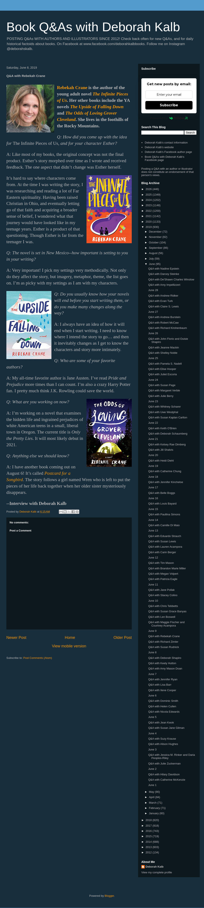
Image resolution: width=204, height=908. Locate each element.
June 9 (152, 630)
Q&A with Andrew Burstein (164, 317)
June (152, 264)
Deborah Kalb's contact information (166, 142)
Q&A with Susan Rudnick (163, 647)
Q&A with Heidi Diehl (161, 460)
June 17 (153, 487)
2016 (149, 831)
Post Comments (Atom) (37, 657)
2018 (149, 820)
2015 (149, 836)
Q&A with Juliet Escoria (162, 374)
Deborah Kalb (155, 866)
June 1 (152, 785)
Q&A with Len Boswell (161, 616)
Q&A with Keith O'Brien (162, 428)
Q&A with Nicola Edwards (163, 711)
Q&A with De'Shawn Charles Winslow (171, 279)
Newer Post (16, 637)
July (152, 258)
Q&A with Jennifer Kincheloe (165, 482)
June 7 (152, 674)
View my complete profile (156, 872)
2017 (149, 825)
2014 (149, 841)
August (153, 253)
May (152, 791)
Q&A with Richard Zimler (163, 641)
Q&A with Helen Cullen (162, 706)
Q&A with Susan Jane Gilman (166, 727)
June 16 (153, 498)
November (156, 237)
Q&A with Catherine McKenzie (166, 779)
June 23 (153, 401)
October (154, 242)
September (156, 247)
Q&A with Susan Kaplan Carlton (167, 417)
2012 (149, 852)
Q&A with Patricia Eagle (162, 579)
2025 (149, 194)
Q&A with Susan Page (161, 385)
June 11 (153, 584)
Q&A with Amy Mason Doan (165, 668)
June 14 (153, 519)
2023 (149, 205)
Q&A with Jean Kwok (161, 722)
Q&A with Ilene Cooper (162, 690)
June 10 (153, 600)
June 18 (153, 476)
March (153, 802)
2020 (149, 221)
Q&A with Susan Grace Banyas (167, 611)
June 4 (152, 733)
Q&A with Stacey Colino (162, 595)
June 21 (153, 439)
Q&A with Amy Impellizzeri (164, 284)
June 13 (153, 530)
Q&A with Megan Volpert (163, 573)
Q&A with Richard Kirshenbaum (167, 328)
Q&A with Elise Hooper (162, 369)
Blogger (109, 895)
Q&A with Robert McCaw (163, 322)
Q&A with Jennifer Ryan (162, 679)
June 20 (153, 455)
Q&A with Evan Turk (160, 301)
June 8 (152, 652)
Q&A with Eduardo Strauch (164, 536)
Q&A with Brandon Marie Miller (167, 568)
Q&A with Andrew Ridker (163, 295)
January (154, 813)
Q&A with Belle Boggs (161, 492)
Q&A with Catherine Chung (164, 471)
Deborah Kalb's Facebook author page (168, 151)
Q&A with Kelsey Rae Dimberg (167, 444)
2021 (149, 216)
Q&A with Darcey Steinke (163, 274)
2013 (149, 847)
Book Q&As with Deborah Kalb (93, 27)
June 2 (152, 768)
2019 (149, 227)
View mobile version (69, 646)
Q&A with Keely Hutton (162, 663)
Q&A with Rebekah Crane (164, 636)
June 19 (153, 465)
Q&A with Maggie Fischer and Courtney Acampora (166, 624)
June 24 (153, 379)
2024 (149, 200)
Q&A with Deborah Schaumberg (167, 433)
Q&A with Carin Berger (162, 552)
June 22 (153, 422)
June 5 (152, 717)
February (155, 808)
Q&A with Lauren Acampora (165, 546)
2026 (149, 189)
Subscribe (169, 105)
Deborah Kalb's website (159, 147)
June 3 (152, 749)
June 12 (153, 557)
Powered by (169, 118)
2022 (149, 210)
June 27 (153, 311)
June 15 (153, 509)
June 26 (153, 333)
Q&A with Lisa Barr (159, 684)
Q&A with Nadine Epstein (163, 268)
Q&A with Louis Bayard (162, 503)
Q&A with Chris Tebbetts (163, 606)
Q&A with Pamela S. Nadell (165, 363)
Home (70, 637)
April (152, 797)
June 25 (153, 358)
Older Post (122, 637)
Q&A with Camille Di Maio (164, 525)
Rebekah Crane (72, 87)
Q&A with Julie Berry (160, 396)
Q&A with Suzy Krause (162, 738)
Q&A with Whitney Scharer (164, 406)
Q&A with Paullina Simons (164, 514)
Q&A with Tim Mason (161, 562)
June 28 (153, 290)
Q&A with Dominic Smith (163, 700)
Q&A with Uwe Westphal (163, 412)
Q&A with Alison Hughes (163, 744)
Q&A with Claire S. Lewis (163, 306)
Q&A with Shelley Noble (162, 352)
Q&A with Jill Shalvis (160, 449)
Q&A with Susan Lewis (162, 541)
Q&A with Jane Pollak (161, 589)
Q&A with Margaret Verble (164, 390)
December (156, 231)
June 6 (152, 695)
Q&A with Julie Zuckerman (164, 763)
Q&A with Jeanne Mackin (163, 347)
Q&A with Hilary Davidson (164, 774)
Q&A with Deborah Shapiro (164, 657)
